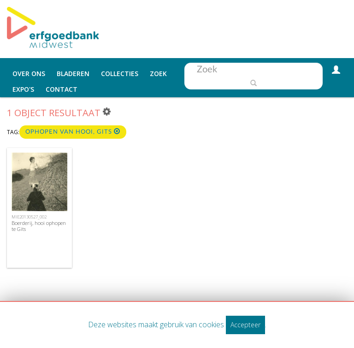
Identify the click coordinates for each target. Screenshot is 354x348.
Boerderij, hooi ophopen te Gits (39, 225)
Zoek (158, 73)
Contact (61, 89)
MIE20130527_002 (29, 217)
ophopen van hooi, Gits (72, 131)
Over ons (28, 73)
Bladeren (73, 73)
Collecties (119, 73)
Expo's (23, 89)
